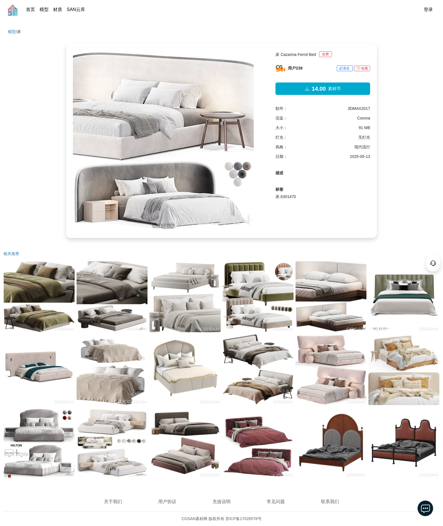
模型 (44, 9)
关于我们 (113, 501)
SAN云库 (76, 9)
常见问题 (276, 501)
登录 (428, 9)
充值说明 (221, 501)
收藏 (362, 68)
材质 (57, 9)
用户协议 (167, 501)
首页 (30, 9)
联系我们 (330, 501)
